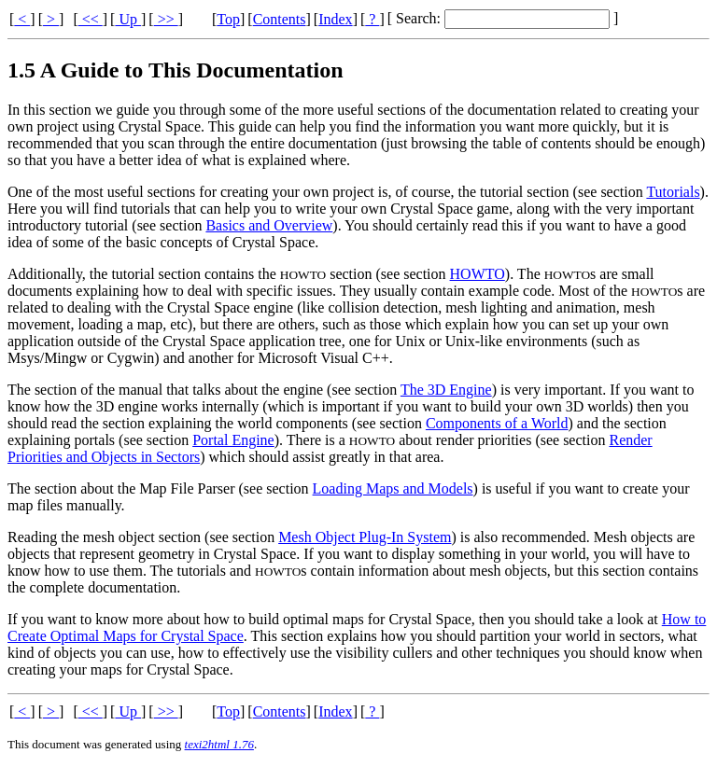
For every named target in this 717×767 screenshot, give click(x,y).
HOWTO (477, 274)
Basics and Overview (268, 225)
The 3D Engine (446, 389)
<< (90, 19)
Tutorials (672, 192)
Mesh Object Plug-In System (364, 537)
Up (128, 19)
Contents (279, 19)
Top (228, 19)
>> (166, 19)
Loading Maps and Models (393, 488)
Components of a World (497, 423)
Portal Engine (233, 440)
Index (335, 19)
